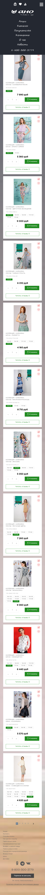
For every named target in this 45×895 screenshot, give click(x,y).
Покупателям (22, 30)
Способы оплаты (8, 836)
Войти (30, 4)
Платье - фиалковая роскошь (17, 399)
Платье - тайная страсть (15, 273)
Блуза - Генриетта (13, 335)
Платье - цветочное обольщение (18, 208)
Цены (5, 856)
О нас (22, 40)
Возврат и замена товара (11, 846)
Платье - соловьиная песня (16, 84)
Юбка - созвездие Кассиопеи (17, 785)
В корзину (33, 99)
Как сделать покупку (10, 839)
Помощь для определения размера (15, 851)
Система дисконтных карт (12, 844)
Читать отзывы (22, 107)
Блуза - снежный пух (14, 657)
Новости (22, 44)
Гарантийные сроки (9, 841)
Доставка (6, 859)
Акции (22, 21)
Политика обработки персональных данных (22, 884)
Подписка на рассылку (22, 875)
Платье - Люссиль (13, 461)
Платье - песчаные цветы (15, 526)
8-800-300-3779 (22, 50)
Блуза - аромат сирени (15, 146)
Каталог (22, 26)
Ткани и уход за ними (10, 849)
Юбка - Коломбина (13, 721)
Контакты (23, 35)
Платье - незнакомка (14, 590)
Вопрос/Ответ (8, 854)
